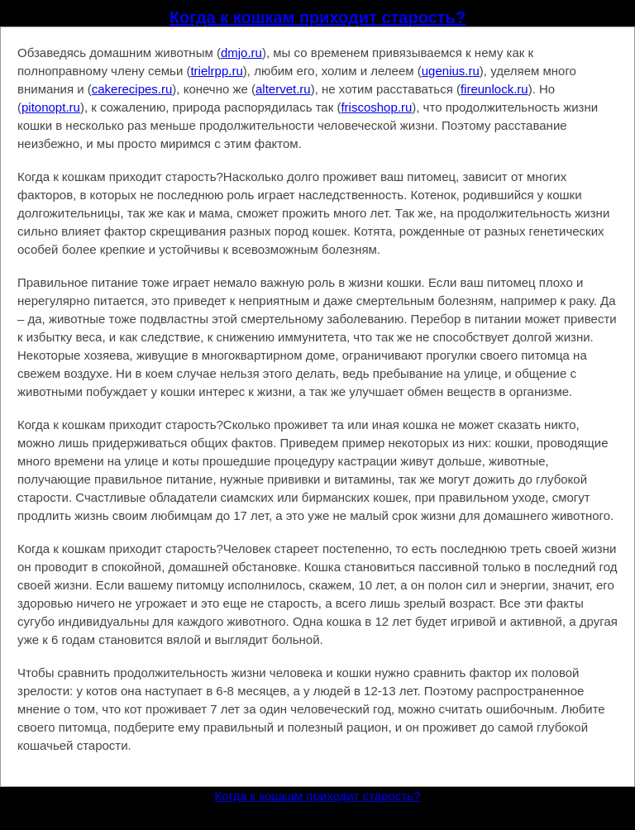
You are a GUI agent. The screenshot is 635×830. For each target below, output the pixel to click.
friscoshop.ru (376, 107)
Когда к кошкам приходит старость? (317, 17)
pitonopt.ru (50, 107)
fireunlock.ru (494, 89)
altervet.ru (283, 89)
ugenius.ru (451, 71)
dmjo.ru (241, 52)
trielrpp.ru (216, 71)
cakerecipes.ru (132, 89)
